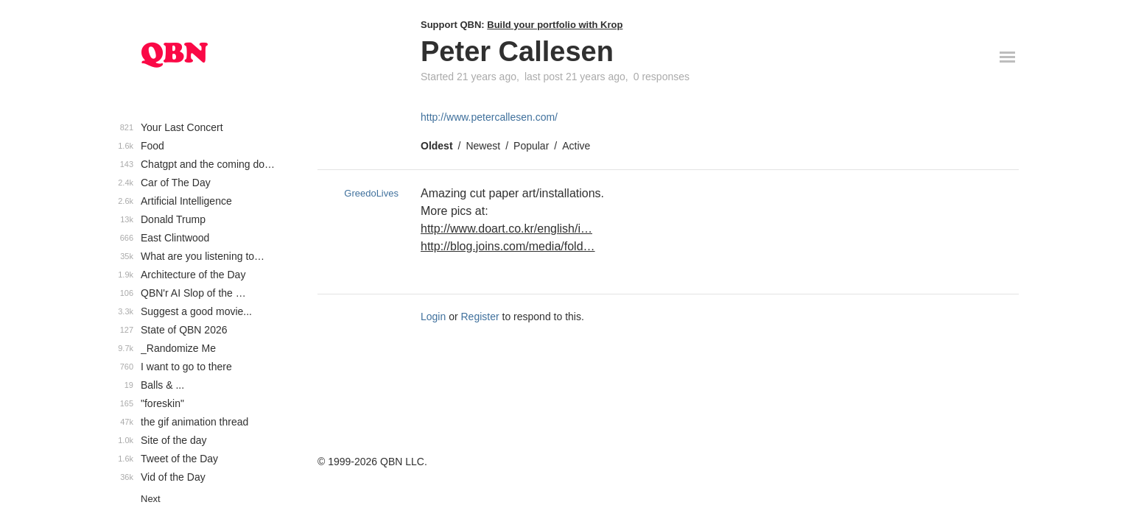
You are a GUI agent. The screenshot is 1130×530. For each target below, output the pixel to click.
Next (151, 499)
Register (480, 316)
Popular (531, 146)
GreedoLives (371, 193)
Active (576, 146)
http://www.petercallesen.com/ (489, 117)
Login (433, 316)
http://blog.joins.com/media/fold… (508, 246)
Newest (483, 146)
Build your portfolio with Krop (554, 24)
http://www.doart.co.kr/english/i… (506, 228)
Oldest (437, 146)
